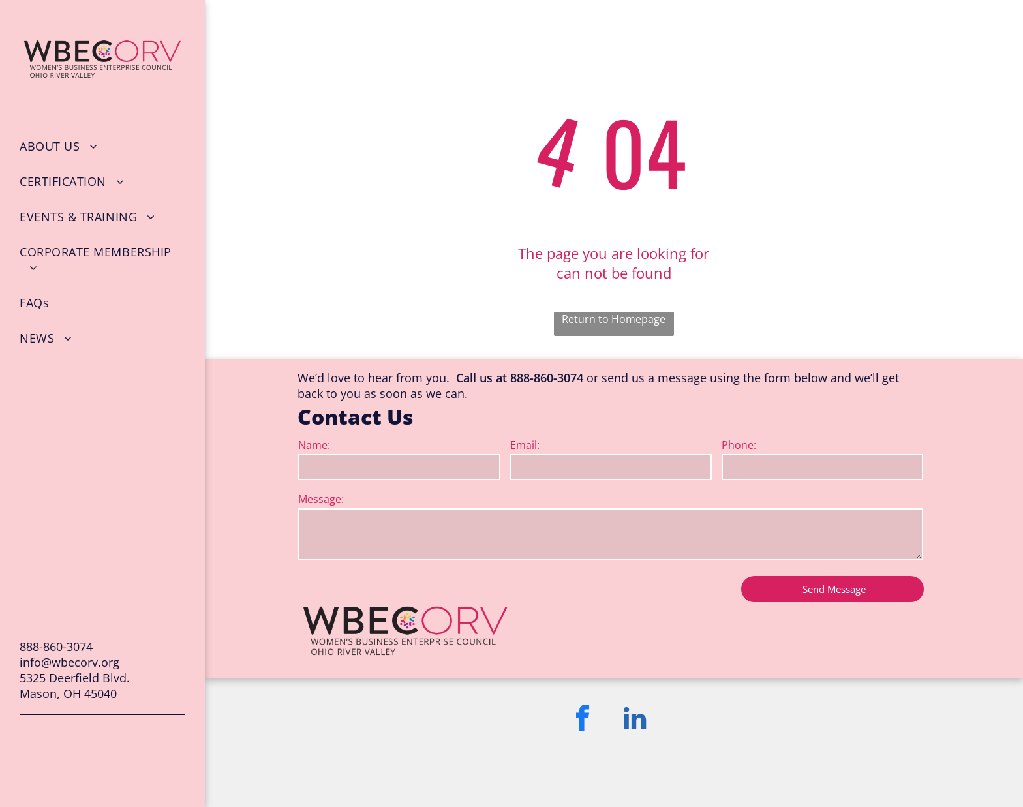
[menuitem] (102, 146)
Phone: (739, 445)
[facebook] (582, 720)
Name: (314, 445)
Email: (525, 445)
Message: (321, 499)
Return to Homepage (613, 319)
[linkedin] (634, 720)
